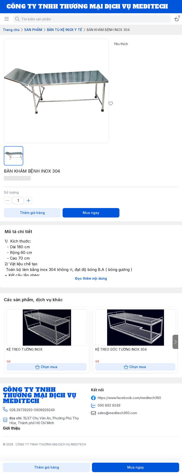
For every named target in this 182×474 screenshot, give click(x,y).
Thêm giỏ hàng (32, 212)
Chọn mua (47, 367)
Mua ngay (91, 212)
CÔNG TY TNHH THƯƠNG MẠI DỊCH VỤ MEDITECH (50, 444)
